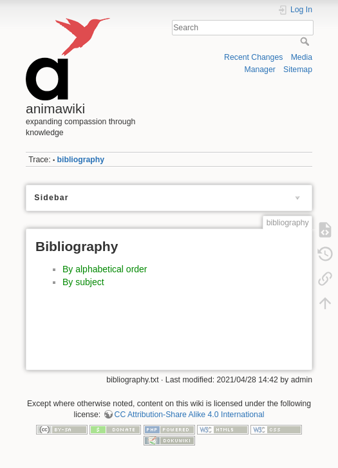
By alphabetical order (104, 269)
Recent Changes (253, 57)
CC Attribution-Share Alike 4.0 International (190, 414)
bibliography (81, 159)
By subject (83, 282)
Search (306, 41)
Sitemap (297, 69)
